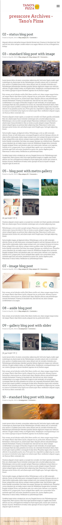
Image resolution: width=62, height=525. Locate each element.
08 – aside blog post (17, 308)
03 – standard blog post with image (28, 54)
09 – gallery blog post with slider (26, 325)
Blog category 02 (24, 57)
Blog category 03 (34, 57)
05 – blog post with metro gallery (27, 171)
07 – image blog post (17, 266)
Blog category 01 (24, 37)
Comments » (33, 37)
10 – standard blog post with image (28, 397)
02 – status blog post (17, 34)
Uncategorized (23, 328)
